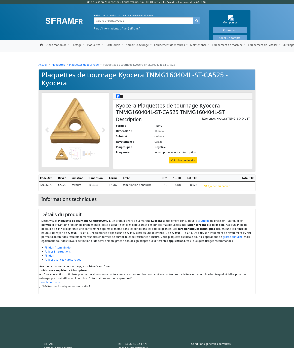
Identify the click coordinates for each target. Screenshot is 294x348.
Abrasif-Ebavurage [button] (138, 45)
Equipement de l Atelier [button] (263, 45)
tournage (203, 221)
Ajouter (217, 186)
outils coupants (51, 282)
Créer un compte (229, 38)
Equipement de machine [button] (227, 45)
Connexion (230, 30)
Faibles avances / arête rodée (63, 259)
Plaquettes (58, 64)
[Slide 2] (75, 154)
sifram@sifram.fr (130, 28)
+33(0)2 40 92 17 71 (135, 344)
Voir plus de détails (183, 160)
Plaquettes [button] (94, 45)
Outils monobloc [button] (56, 45)
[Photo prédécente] (47, 129)
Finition (49, 255)
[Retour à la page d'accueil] (41, 45)
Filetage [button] (77, 45)
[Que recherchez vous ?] (143, 20)
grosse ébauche (233, 237)
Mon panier (235, 19)
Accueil (43, 64)
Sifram (64, 21)
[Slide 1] (61, 154)
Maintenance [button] (198, 45)
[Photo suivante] (103, 129)
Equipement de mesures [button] (170, 45)
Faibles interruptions (58, 251)
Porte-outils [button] (113, 45)
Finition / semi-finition (58, 247)
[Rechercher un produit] (196, 20)
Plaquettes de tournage (84, 64)
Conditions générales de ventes (211, 344)
